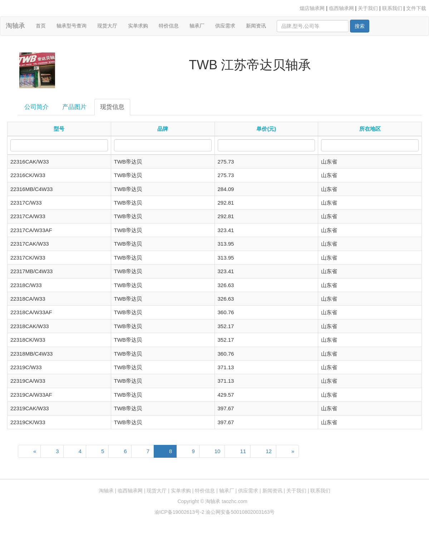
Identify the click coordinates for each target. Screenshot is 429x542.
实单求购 (138, 26)
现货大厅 (107, 26)
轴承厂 (196, 26)
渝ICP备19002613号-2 (180, 512)
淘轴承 (15, 25)
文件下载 (416, 8)
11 (243, 451)
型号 (59, 129)
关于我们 (368, 8)
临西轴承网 (341, 8)
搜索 (360, 26)
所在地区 (370, 129)
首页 (43, 25)
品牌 (162, 129)
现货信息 (112, 107)
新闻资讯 (256, 26)
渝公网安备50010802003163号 (240, 512)
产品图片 (74, 107)
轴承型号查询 (71, 26)
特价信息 (169, 26)
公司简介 (36, 107)
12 (269, 451)
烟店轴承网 (312, 8)
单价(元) (266, 129)
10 (217, 451)
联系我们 (392, 8)
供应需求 (225, 26)
